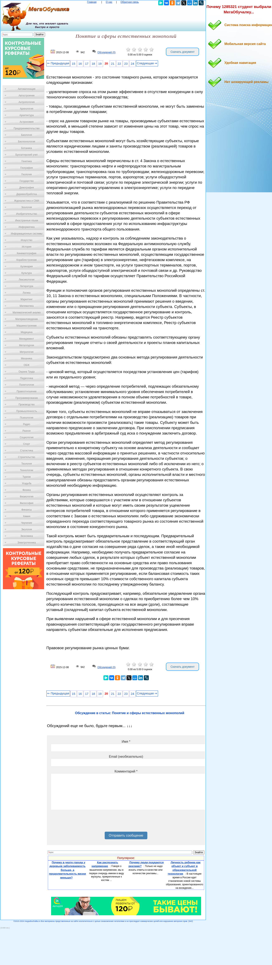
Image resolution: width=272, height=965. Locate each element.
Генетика (26, 161)
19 (100, 63)
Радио (26, 424)
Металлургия (26, 345)
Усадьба (26, 483)
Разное (26, 430)
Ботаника (26, 148)
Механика (26, 358)
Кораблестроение (26, 259)
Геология (26, 174)
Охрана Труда (27, 371)
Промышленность (26, 411)
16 (80, 63)
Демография (26, 187)
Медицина (26, 332)
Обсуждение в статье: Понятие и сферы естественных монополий (129, 713)
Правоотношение (26, 391)
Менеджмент (26, 338)
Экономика (26, 536)
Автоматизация (26, 89)
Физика (26, 490)
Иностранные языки (26, 220)
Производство (27, 404)
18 (93, 63)
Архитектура (26, 115)
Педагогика (26, 378)
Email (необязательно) (126, 756)
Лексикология (26, 279)
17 (86, 63)
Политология (26, 384)
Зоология (26, 207)
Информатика (27, 227)
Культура (26, 273)
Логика (26, 292)
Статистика (26, 450)
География (26, 167)
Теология (26, 463)
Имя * (126, 741)
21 (112, 63)
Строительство (26, 457)
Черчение (26, 522)
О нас (109, 2)
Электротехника (26, 542)
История (27, 246)
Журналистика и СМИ (26, 200)
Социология (27, 437)
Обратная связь (130, 2)
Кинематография (26, 253)
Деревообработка (26, 194)
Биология (26, 135)
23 (126, 63)
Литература (26, 286)
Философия (26, 503)
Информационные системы (26, 233)
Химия (26, 516)
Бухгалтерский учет (26, 154)
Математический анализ (27, 312)
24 (132, 63)
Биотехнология (26, 141)
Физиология (26, 496)
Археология (26, 108)
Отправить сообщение (126, 835)
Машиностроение (26, 325)
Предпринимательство (27, 128)
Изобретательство (26, 213)
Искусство (26, 240)
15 (73, 63)
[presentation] (82, 822)
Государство (27, 181)
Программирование (26, 398)
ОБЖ (26, 365)
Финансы (26, 509)
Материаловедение (26, 319)
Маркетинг (27, 299)
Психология (26, 417)
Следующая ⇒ (147, 63)
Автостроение (27, 95)
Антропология (27, 102)
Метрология (26, 351)
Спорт (26, 444)
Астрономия (27, 121)
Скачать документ (182, 51)
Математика (27, 305)
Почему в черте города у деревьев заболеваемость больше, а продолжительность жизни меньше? (67, 870)
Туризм (26, 476)
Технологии (26, 470)
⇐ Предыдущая (58, 63)
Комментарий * (126, 771)
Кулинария (26, 266)
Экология (26, 529)
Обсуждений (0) (106, 52)
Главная (92, 2)
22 (119, 63)
